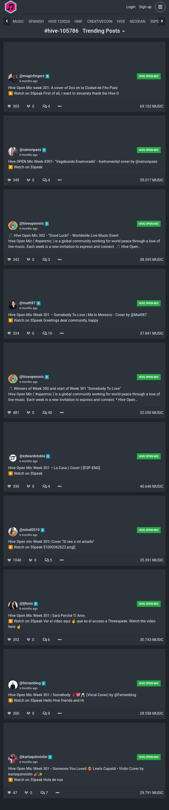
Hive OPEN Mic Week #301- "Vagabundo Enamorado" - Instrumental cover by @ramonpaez (82, 161)
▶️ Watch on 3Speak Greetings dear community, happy (53, 320)
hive (121, 21)
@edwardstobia (32, 456)
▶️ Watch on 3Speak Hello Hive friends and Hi (46, 700)
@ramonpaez (30, 149)
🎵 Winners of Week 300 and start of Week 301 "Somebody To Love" (64, 388)
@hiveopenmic (32, 223)
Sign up (145, 7)
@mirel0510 (30, 530)
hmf (79, 21)
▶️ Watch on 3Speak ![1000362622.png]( (42, 547)
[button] (159, 7)
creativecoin (99, 21)
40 (47, 412)
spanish (36, 21)
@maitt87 (28, 303)
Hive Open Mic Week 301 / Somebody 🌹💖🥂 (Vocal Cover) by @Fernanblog (72, 695)
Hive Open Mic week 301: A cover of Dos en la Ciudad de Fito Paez (63, 88)
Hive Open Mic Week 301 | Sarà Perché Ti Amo (46, 615)
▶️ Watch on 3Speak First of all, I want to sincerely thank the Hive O (63, 93)
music (18, 21)
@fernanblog (30, 683)
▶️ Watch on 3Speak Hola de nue (35, 780)
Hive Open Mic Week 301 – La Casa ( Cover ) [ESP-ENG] (54, 468)
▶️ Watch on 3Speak (25, 167)
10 (47, 333)
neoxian (137, 21)
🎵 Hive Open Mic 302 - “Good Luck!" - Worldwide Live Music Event (63, 235)
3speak (156, 21)
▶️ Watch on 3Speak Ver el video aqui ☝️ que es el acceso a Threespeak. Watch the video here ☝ (81, 624)
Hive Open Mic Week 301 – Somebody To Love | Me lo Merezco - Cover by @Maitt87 (77, 315)
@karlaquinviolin (33, 757)
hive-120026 (59, 21)
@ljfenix (26, 603)
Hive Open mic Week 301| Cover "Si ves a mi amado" (51, 541)
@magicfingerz (32, 76)
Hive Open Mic (149, 76)
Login (130, 7)
